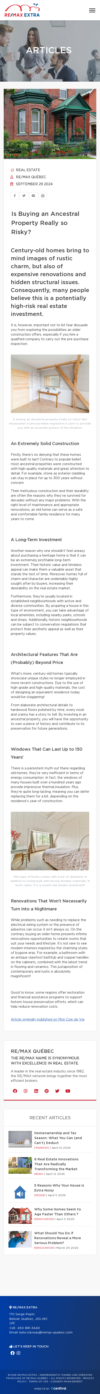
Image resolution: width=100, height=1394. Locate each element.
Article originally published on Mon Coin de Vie (48, 1019)
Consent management (66, 1381)
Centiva (58, 1388)
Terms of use (38, 1381)
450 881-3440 (28, 1328)
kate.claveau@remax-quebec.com (46, 1332)
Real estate (25, 170)
